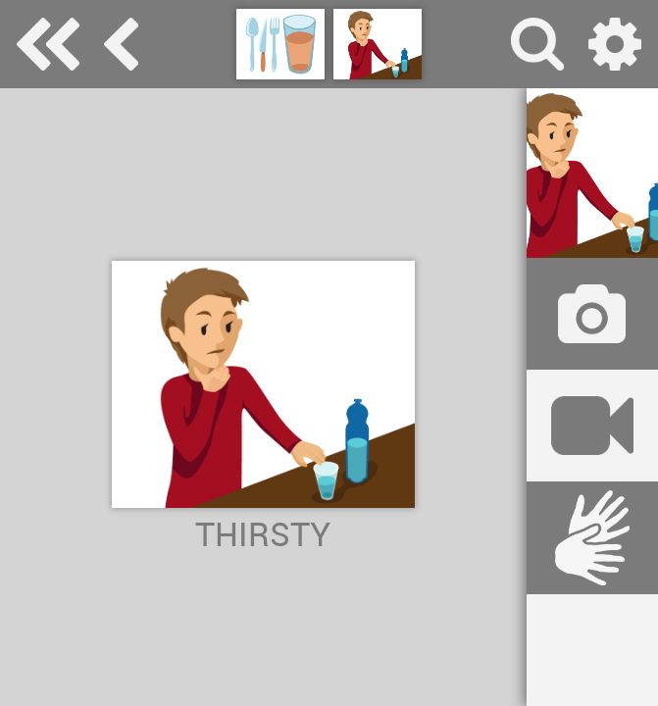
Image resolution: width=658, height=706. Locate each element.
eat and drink (121, 44)
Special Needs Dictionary (48, 44)
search (537, 44)
